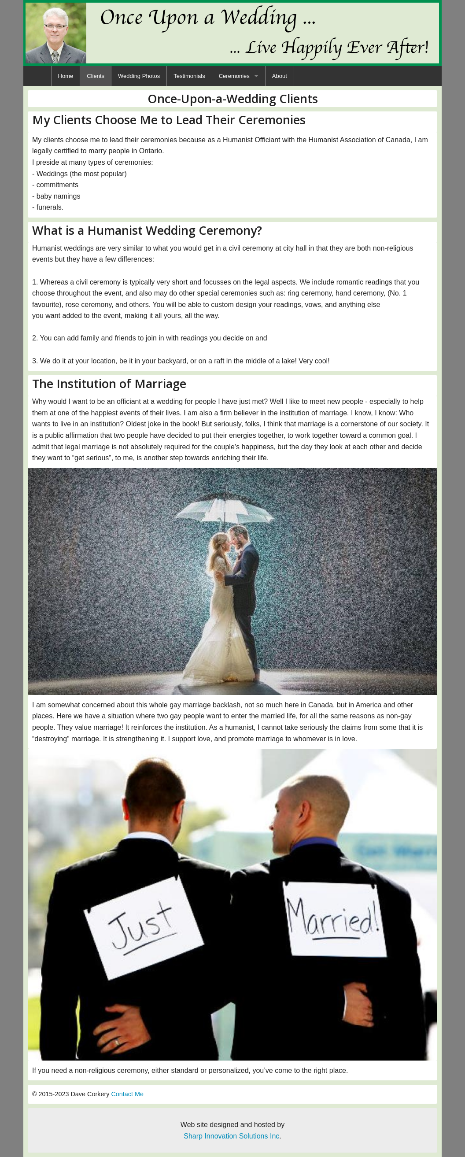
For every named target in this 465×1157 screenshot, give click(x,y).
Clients (95, 76)
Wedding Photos (139, 76)
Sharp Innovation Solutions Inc (231, 1136)
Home (66, 76)
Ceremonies (234, 76)
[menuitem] (66, 76)
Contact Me (127, 1094)
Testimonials (189, 76)
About (279, 76)
